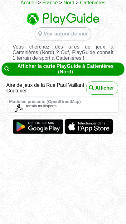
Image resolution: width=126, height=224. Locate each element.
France (50, 2)
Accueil (29, 2)
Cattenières (92, 2)
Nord (69, 2)
